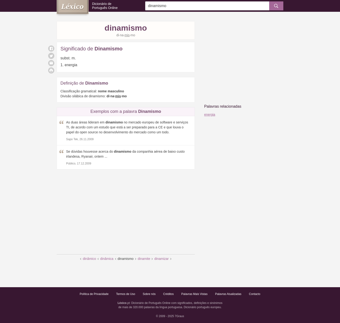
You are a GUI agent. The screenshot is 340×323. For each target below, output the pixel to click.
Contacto (254, 294)
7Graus (179, 316)
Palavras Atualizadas (228, 294)
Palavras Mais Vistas (194, 294)
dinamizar (161, 259)
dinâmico (89, 259)
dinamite (144, 259)
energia (209, 114)
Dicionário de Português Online (105, 6)
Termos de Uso (125, 294)
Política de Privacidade (94, 294)
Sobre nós (149, 294)
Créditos (168, 294)
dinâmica (106, 259)
